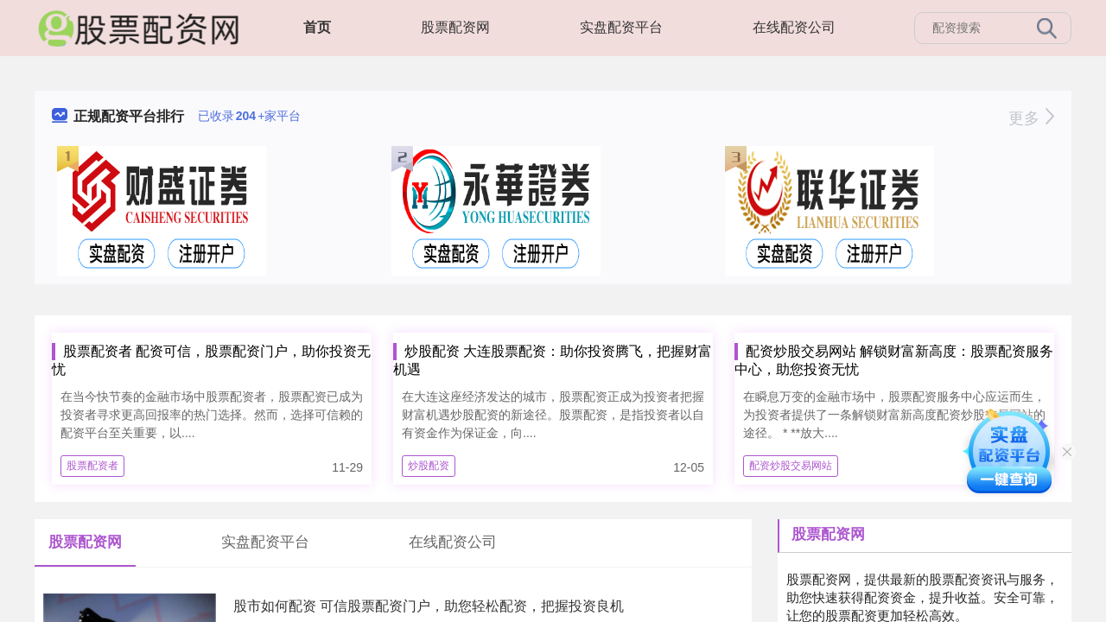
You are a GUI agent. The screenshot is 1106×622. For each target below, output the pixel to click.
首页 (317, 27)
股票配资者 (92, 466)
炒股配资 (428, 466)
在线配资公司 (794, 27)
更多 (1031, 118)
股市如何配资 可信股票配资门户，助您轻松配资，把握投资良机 (428, 606)
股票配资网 (455, 27)
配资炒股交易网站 (790, 466)
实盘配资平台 (621, 27)
